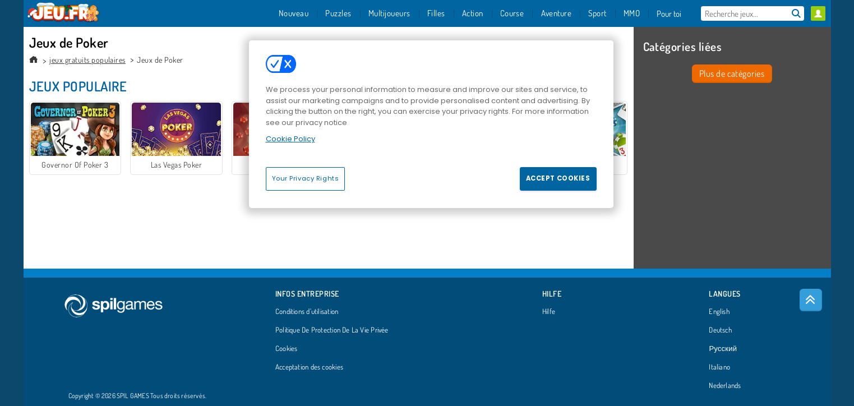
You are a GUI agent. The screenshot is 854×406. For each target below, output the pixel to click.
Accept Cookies (558, 178)
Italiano (719, 367)
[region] (431, 123)
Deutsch (720, 330)
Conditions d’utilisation (306, 312)
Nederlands (725, 386)
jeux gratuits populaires (87, 59)
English (719, 312)
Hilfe (548, 312)
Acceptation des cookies (309, 367)
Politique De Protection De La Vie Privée (332, 330)
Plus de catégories (732, 73)
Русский (723, 349)
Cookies (286, 349)
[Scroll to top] (811, 300)
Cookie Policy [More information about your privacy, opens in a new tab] (290, 138)
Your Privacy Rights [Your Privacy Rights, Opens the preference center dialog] (305, 178)
